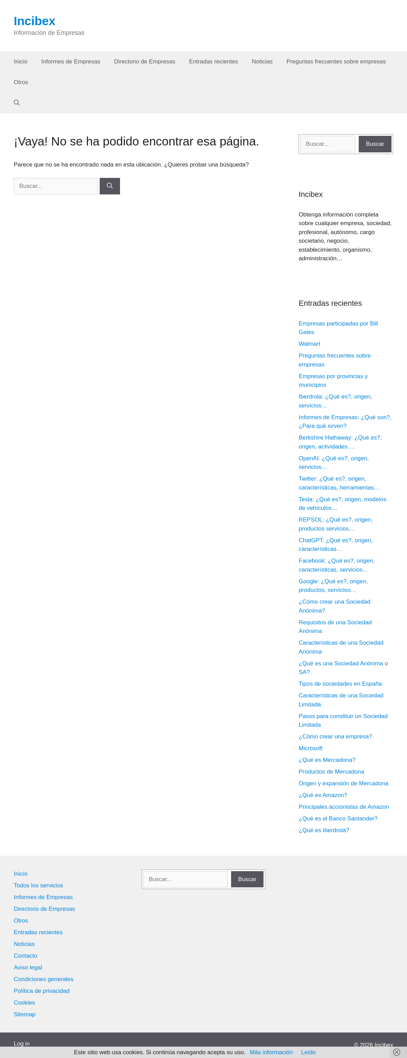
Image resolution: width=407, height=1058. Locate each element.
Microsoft (310, 748)
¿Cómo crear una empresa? (335, 736)
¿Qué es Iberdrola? (324, 830)
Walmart (309, 344)
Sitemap (24, 1014)
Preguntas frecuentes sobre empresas (336, 61)
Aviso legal (28, 967)
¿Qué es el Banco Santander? (338, 818)
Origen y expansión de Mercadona (343, 783)
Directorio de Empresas (145, 61)
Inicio (21, 61)
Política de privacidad (42, 991)
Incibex (35, 21)
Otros (21, 82)
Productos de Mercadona (331, 771)
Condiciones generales (43, 979)
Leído (308, 1052)
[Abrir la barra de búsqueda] (17, 103)
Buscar (375, 144)
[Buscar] (110, 186)
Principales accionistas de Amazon (344, 807)
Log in (22, 1043)
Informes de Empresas (70, 61)
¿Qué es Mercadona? (327, 760)
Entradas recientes (213, 61)
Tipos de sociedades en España (340, 684)
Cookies (24, 1002)
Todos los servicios (38, 885)
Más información (271, 1052)
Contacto (25, 956)
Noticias (262, 61)
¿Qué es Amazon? (323, 795)
